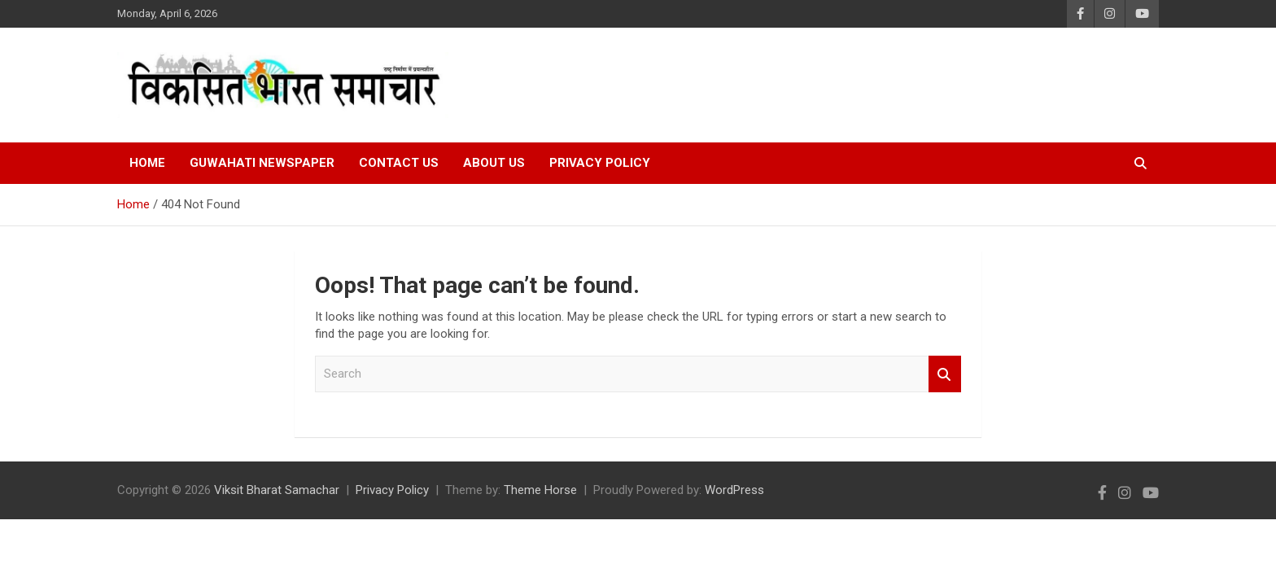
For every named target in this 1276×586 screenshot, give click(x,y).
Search (945, 374)
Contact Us (399, 162)
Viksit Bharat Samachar (276, 490)
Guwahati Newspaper (262, 162)
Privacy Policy (599, 162)
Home (147, 162)
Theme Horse (540, 490)
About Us (494, 162)
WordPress (734, 490)
